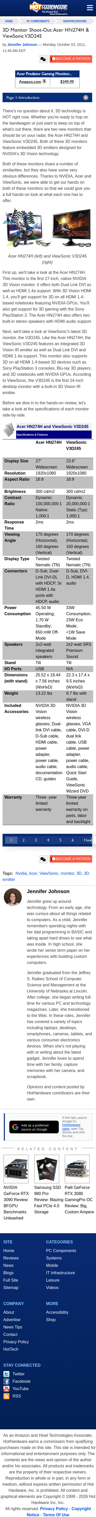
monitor (67, 873)
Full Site (10, 1280)
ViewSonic (48, 873)
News (8, 1265)
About (8, 1312)
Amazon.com (30, 81)
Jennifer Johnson (48, 891)
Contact (10, 1334)
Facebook (21, 1381)
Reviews (11, 1258)
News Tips (12, 1327)
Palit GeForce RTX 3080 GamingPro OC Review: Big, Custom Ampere (79, 1199)
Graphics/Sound (75, 21)
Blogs (8, 1273)
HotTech (10, 1349)
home (9, 21)
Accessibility (57, 1312)
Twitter (19, 1374)
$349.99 (67, 81)
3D (78, 873)
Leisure (52, 1280)
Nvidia (21, 873)
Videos (52, 1287)
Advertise (11, 1320)
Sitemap (10, 1287)
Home (8, 1250)
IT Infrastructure (60, 1273)
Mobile (52, 1265)
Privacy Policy (16, 1342)
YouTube (21, 1389)
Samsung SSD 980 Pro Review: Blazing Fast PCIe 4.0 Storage (48, 1199)
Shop (51, 1320)
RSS (17, 1396)
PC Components (38, 21)
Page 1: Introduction (48, 97)
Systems (54, 1258)
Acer (33, 873)
